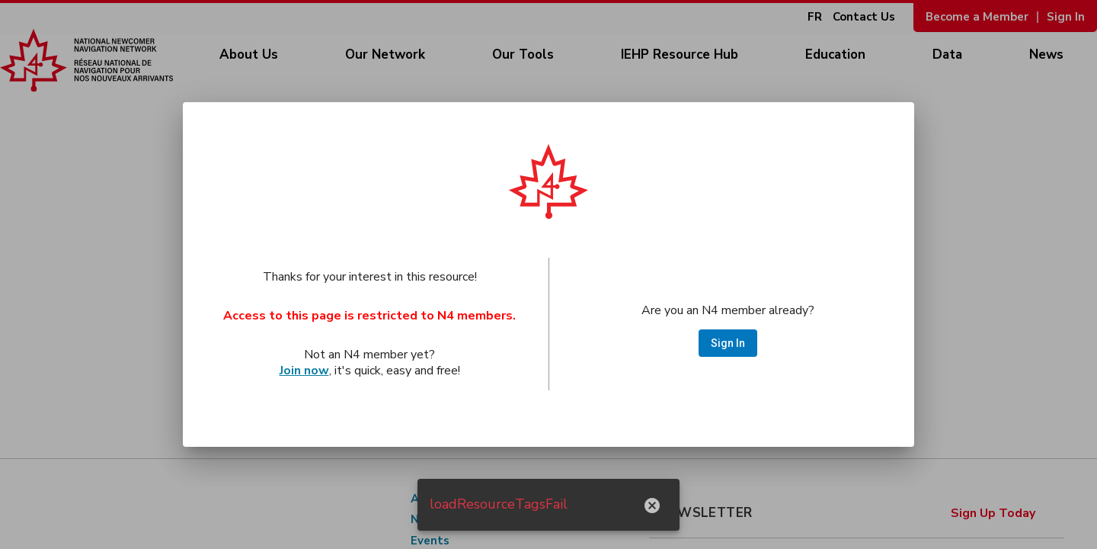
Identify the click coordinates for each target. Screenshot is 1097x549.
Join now (304, 370)
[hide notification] (652, 505)
